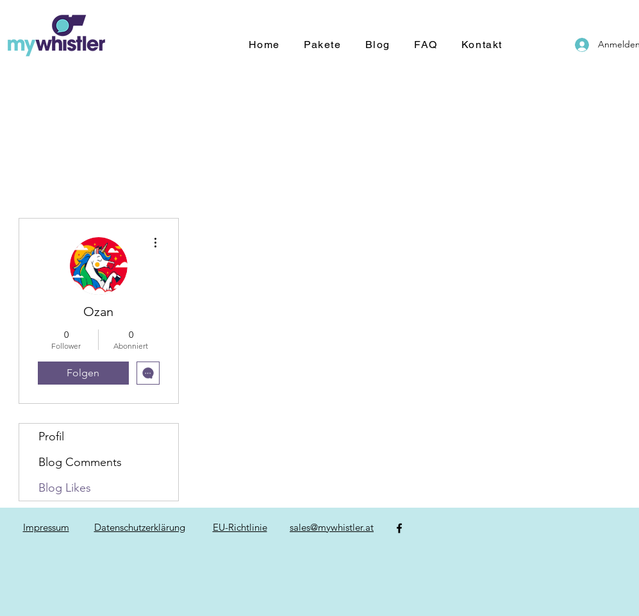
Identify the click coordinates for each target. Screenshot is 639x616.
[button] (322, 45)
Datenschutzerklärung (139, 527)
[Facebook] (399, 528)
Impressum (46, 527)
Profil (51, 436)
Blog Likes (64, 488)
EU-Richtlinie (240, 527)
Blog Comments (80, 462)
